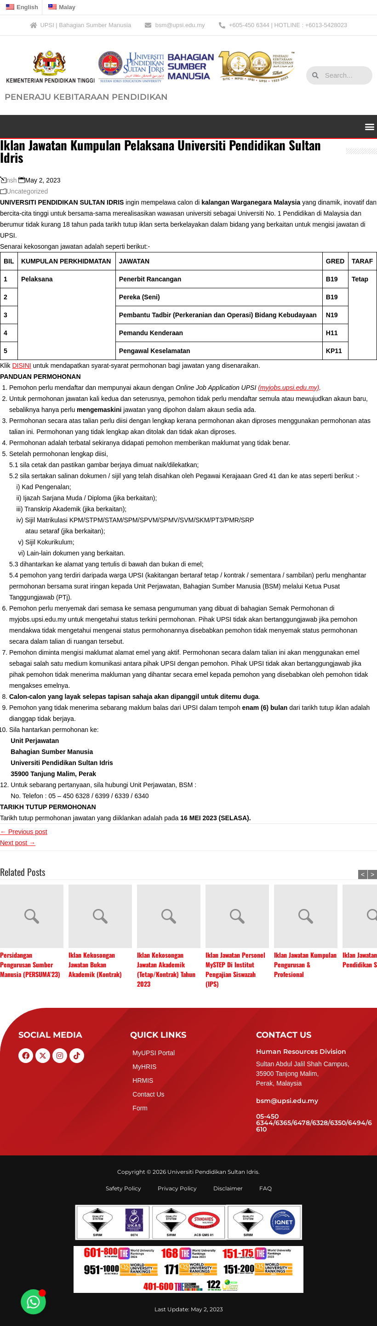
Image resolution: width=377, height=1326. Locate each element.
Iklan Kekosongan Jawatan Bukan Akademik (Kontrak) (95, 964)
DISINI (21, 365)
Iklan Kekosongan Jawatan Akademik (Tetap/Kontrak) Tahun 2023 (166, 969)
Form (140, 1108)
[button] (369, 126)
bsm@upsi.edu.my (287, 1101)
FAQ (265, 1188)
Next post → (17, 842)
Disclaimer (228, 1188)
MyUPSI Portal (153, 1053)
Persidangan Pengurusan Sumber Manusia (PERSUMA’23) (30, 964)
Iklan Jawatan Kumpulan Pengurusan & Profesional (305, 964)
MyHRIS (144, 1066)
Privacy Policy (177, 1188)
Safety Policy (123, 1188)
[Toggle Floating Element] (33, 1302)
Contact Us (148, 1094)
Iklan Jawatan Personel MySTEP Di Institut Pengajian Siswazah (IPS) (235, 969)
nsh (11, 180)
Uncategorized (27, 191)
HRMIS (142, 1080)
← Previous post (23, 831)
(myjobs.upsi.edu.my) (288, 387)
